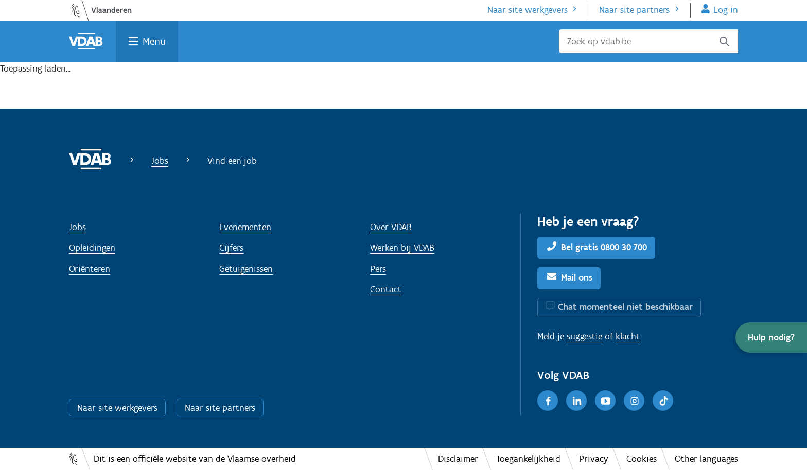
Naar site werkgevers (527, 9)
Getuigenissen (246, 268)
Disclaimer (458, 458)
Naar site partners (634, 9)
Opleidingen (92, 247)
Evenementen (245, 227)
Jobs (159, 160)
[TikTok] (663, 400)
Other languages (706, 458)
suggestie (584, 336)
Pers (378, 268)
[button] (771, 337)
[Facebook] (547, 400)
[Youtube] (605, 400)
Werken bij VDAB (402, 247)
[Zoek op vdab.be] (648, 41)
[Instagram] (634, 400)
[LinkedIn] (576, 400)
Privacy (593, 458)
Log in (725, 9)
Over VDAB (391, 227)
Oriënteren (89, 268)
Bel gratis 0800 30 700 (604, 247)
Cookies (641, 458)
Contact (385, 289)
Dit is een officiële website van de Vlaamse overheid (195, 458)
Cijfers (231, 247)
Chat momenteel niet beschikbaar (625, 306)
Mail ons (576, 277)
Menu (154, 41)
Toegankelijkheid (528, 458)
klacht (628, 336)
